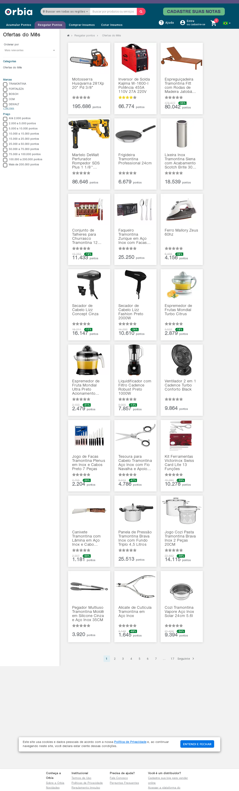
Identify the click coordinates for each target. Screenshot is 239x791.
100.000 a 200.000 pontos (22, 160)
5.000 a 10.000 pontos (20, 129)
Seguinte (186, 658)
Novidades (53, 788)
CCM (9, 100)
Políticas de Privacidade (87, 783)
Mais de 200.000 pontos (21, 165)
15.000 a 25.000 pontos (21, 139)
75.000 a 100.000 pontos (22, 155)
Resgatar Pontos (50, 25)
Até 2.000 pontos (17, 119)
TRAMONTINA (14, 84)
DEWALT (11, 105)
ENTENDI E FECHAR (197, 744)
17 (172, 658)
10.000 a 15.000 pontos (21, 134)
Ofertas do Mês (12, 68)
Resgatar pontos (84, 36)
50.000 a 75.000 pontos (21, 150)
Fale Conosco (119, 778)
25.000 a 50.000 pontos (21, 145)
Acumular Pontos (18, 25)
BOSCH (10, 95)
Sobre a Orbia (55, 783)
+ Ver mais (8, 108)
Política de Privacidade (130, 742)
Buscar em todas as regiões (65, 11)
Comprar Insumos (82, 25)
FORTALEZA (13, 90)
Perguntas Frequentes (124, 783)
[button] (226, 23)
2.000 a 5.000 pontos (19, 124)
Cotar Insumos (111, 25)
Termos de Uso (81, 778)
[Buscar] (141, 11)
